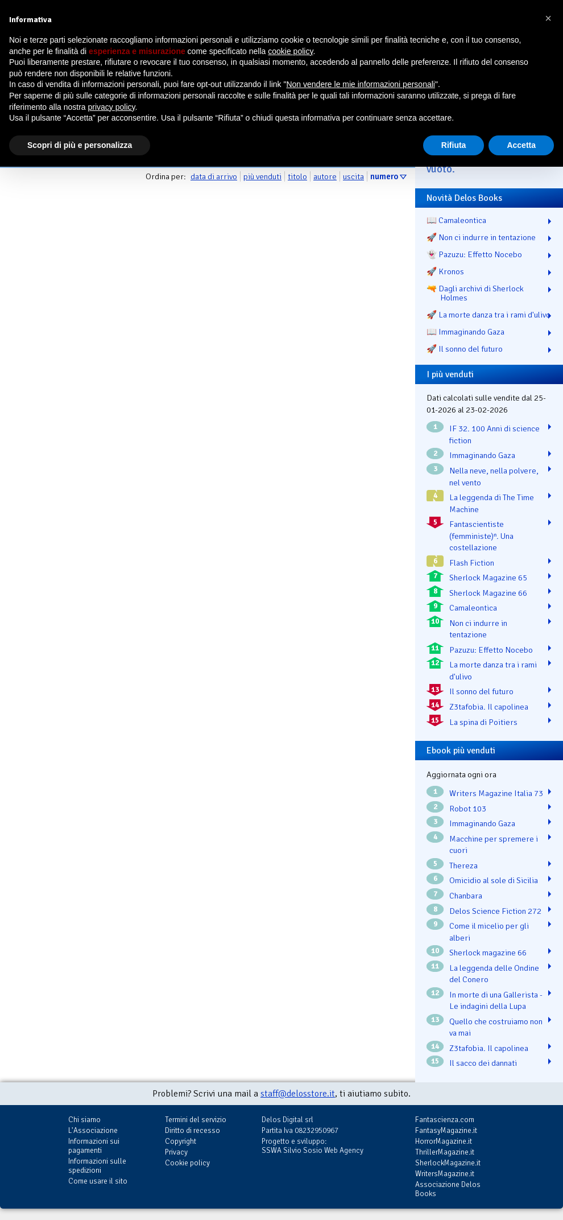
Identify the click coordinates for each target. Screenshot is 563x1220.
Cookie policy (187, 1163)
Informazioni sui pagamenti (93, 1145)
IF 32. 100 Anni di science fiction (494, 434)
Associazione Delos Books (448, 1189)
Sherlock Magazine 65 (488, 577)
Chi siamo (84, 1119)
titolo (297, 176)
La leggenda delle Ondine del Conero (494, 974)
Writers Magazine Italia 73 (496, 793)
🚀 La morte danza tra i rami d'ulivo (488, 314)
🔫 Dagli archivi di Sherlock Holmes (475, 293)
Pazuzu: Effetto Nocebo (491, 650)
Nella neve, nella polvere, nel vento (494, 476)
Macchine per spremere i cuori (493, 845)
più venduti (262, 176)
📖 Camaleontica (456, 220)
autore (325, 176)
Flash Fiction (471, 563)
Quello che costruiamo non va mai (496, 1027)
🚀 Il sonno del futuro (465, 348)
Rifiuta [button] (453, 145)
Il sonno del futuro (481, 691)
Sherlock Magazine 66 (488, 593)
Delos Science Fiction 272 (495, 911)
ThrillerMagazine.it (444, 1152)
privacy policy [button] (111, 107)
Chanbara (465, 896)
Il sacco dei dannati (483, 1063)
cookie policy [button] (290, 51)
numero (384, 176)
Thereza (463, 865)
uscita (353, 176)
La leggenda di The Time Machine (491, 503)
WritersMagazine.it (444, 1173)
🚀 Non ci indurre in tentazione (481, 237)
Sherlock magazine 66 (488, 952)
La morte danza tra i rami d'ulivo (493, 671)
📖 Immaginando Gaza (465, 331)
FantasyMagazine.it (446, 1130)
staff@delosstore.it (297, 1093)
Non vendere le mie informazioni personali (360, 84)
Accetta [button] (521, 145)
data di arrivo (214, 176)
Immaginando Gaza (482, 455)
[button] (548, 18)
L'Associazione (93, 1130)
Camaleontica (473, 608)
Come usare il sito (97, 1181)
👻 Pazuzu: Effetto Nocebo (474, 254)
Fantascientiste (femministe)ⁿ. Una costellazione (481, 536)
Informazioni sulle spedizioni (97, 1165)
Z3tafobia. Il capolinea (488, 707)
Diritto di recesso (192, 1130)
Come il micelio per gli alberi (489, 932)
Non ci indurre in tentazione (478, 629)
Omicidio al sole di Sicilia (493, 880)
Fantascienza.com (444, 1119)
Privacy (176, 1152)
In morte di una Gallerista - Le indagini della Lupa (496, 1001)
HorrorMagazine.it (443, 1141)
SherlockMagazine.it (448, 1163)
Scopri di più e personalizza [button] (79, 145)
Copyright (180, 1141)
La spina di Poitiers (483, 722)
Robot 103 (467, 808)
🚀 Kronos (445, 271)
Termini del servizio (195, 1119)
